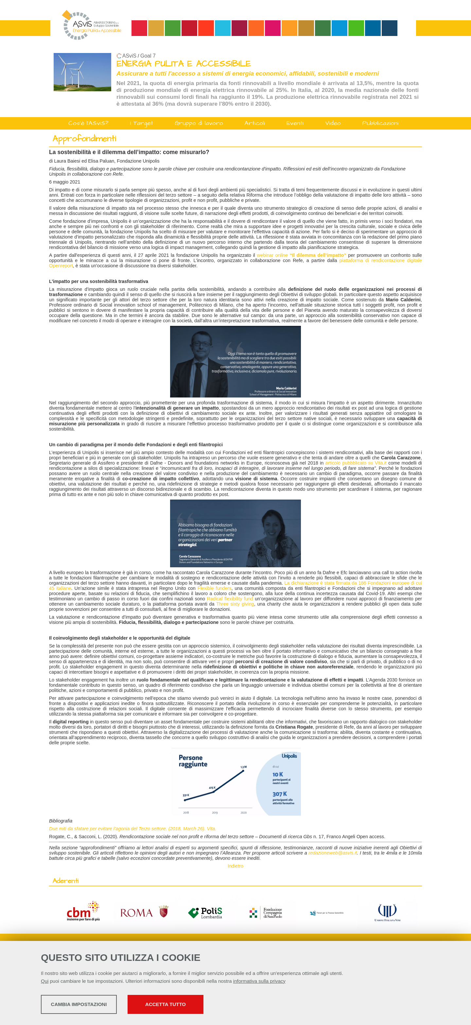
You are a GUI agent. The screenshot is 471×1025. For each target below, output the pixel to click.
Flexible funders (215, 588)
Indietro (235, 866)
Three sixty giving (235, 604)
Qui (44, 982)
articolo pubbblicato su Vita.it (356, 463)
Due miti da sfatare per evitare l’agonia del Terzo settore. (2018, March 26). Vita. (132, 828)
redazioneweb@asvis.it (332, 853)
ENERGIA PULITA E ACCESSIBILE (183, 64)
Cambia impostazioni (92, 1005)
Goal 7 (148, 56)
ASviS (129, 56)
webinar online (301, 255)
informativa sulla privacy (259, 982)
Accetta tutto (210, 1005)
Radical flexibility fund (230, 598)
